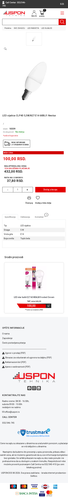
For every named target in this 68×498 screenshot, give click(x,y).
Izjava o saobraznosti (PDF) (17, 367)
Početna (8, 28)
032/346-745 (8, 423)
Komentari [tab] (40, 216)
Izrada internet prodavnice (53, 473)
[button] (34, 38)
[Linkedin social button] (39, 388)
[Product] (34, 278)
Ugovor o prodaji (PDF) (14, 353)
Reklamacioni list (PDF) (14, 362)
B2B (62, 4)
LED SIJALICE (46, 28)
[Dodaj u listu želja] (43, 201)
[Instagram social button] (34, 388)
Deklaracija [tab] (25, 217)
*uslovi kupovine (10, 136)
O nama (6, 333)
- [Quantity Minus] (7, 189)
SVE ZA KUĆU (19, 28)
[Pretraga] (62, 22)
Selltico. (34, 476)
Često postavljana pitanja (14, 343)
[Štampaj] (29, 201)
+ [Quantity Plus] (27, 189)
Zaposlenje (7, 338)
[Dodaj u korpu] (48, 306)
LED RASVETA (33, 28)
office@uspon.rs (12, 412)
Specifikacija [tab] (10, 217)
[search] (34, 22)
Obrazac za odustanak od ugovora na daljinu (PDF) (28, 357)
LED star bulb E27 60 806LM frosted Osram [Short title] (34, 297)
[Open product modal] (5, 49)
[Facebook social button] (29, 388)
